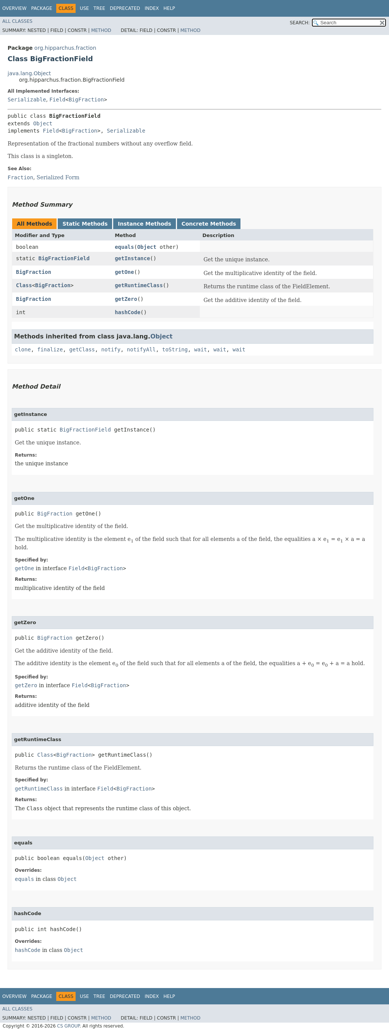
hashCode (127, 312)
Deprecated (125, 8)
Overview (14, 8)
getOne (124, 272)
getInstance (132, 258)
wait (200, 349)
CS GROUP (68, 1026)
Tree (99, 8)
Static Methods (85, 224)
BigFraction (86, 99)
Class (24, 285)
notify (111, 349)
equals (124, 247)
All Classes (17, 21)
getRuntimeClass (139, 285)
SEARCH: (300, 22)
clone (23, 349)
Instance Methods (144, 224)
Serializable (27, 99)
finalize (50, 349)
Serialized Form (57, 177)
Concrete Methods (209, 224)
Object (42, 123)
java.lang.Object (29, 73)
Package (41, 8)
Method (101, 30)
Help (169, 8)
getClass (82, 349)
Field (57, 99)
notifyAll (141, 349)
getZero (126, 299)
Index (152, 8)
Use (84, 8)
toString (175, 349)
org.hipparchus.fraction (65, 48)
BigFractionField (64, 258)
